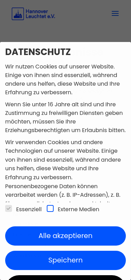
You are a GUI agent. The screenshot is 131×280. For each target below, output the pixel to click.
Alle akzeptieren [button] (65, 235)
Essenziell (23, 209)
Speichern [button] (65, 260)
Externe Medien (73, 209)
